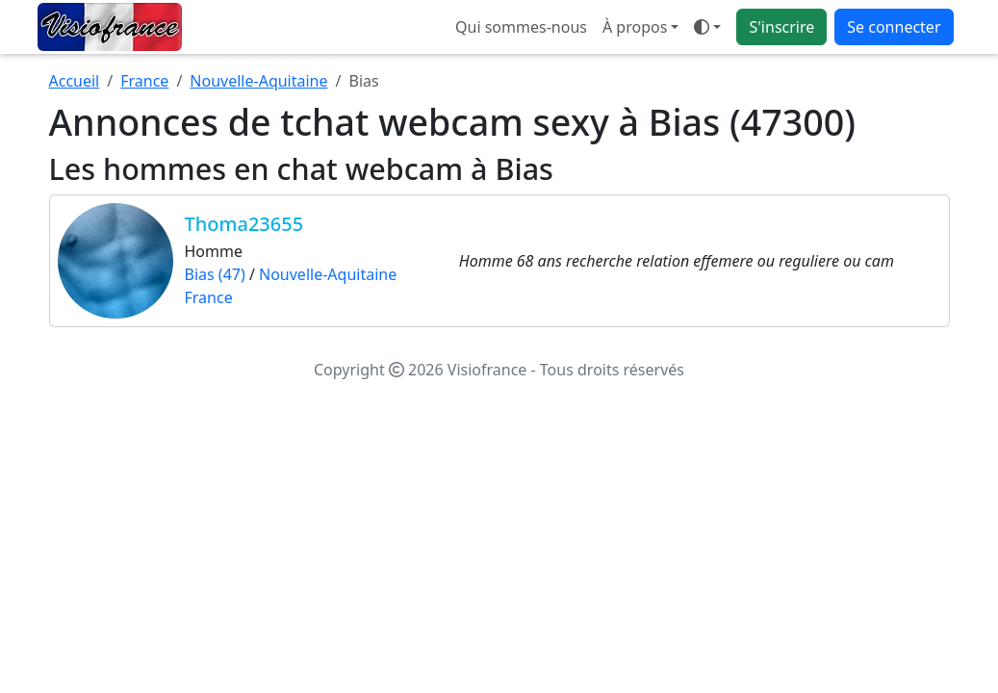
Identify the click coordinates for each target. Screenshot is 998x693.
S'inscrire (781, 27)
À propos (634, 27)
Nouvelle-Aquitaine (258, 80)
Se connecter (893, 27)
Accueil (74, 80)
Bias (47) (215, 274)
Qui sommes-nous (521, 27)
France (144, 80)
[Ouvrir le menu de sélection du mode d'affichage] (707, 27)
